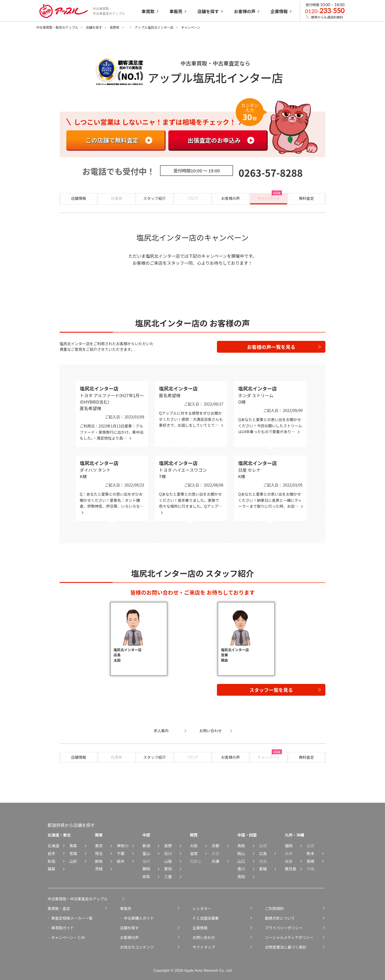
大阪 (194, 845)
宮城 (73, 853)
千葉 (121, 853)
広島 (263, 853)
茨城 (99, 868)
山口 (241, 861)
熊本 (310, 853)
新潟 (146, 845)
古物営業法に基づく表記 (285, 947)
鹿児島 (290, 868)
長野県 (114, 27)
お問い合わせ (203, 937)
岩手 (51, 853)
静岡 (146, 868)
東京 (99, 845)
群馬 (99, 861)
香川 (241, 868)
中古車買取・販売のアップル (57, 27)
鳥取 (241, 845)
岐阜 (146, 876)
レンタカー (201, 908)
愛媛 (263, 868)
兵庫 (215, 861)
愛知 (168, 868)
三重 (168, 876)
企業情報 (200, 927)
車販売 (125, 908)
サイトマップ (203, 947)
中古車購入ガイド (139, 918)
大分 (289, 861)
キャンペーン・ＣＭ (68, 937)
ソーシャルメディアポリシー (289, 937)
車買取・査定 (59, 908)
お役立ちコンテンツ (137, 947)
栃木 (121, 861)
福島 (51, 868)
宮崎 (310, 861)
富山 (146, 853)
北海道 (53, 845)
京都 (215, 845)
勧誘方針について (280, 918)
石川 (168, 853)
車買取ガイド (62, 927)
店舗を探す (94, 27)
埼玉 (99, 853)
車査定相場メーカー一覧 (72, 918)
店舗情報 (78, 198)
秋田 (51, 861)
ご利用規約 (274, 908)
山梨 (168, 861)
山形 (73, 861)
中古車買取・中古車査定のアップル (78, 898)
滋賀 (194, 853)
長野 (168, 845)
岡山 (241, 853)
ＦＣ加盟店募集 (205, 918)
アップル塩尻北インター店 (154, 27)
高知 (241, 876)
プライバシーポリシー (284, 927)
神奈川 (122, 845)
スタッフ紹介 (154, 198)
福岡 (289, 845)
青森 (73, 845)
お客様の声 (230, 198)
